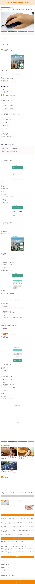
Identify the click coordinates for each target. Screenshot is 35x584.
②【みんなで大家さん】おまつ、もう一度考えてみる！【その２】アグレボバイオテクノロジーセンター (18, 549)
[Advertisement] (17, 413)
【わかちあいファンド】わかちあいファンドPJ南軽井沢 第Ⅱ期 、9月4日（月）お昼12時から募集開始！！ (18, 531)
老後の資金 (5, 570)
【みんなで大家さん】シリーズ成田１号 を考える (10, 541)
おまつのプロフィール (6, 564)
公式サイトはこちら (5, 86)
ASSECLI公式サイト (5, 144)
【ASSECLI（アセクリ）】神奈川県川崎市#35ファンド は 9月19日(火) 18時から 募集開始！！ (17, 527)
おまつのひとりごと (6, 573)
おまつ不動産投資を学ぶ (6, 560)
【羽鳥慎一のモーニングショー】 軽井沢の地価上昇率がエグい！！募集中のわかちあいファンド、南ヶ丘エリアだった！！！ (18, 523)
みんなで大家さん (6, 562)
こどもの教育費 (6, 569)
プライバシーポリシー (17, 581)
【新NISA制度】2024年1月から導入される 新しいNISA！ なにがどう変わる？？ (16, 534)
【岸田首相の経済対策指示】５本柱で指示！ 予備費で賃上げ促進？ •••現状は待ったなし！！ (17, 519)
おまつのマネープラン (6, 567)
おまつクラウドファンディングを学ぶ (5, 7)
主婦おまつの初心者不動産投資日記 (17, 2)
